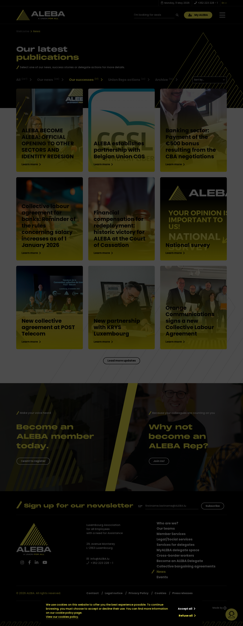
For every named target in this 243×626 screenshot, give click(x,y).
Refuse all (186, 616)
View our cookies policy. (62, 617)
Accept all (185, 609)
